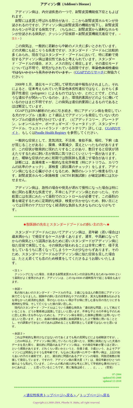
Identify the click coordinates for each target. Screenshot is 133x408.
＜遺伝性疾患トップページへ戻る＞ (49, 395)
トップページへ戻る (95, 395)
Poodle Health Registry (50, 132)
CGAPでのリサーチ (89, 72)
